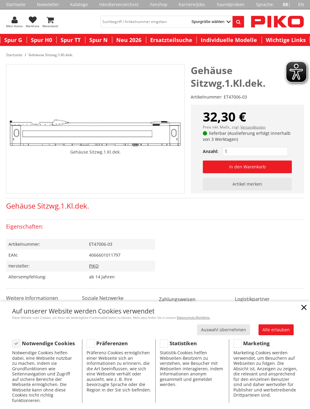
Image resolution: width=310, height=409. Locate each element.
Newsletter (48, 4)
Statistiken (183, 343)
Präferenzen (112, 343)
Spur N (98, 40)
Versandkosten (252, 127)
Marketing (256, 343)
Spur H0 (41, 40)
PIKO (94, 266)
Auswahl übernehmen (223, 330)
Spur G (13, 40)
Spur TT (71, 40)
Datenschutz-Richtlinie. (193, 318)
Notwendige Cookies (48, 343)
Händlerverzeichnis (119, 4)
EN (301, 4)
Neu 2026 (128, 40)
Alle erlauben (276, 330)
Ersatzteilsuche (171, 40)
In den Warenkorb (247, 167)
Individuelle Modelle (229, 40)
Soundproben (231, 4)
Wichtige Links (286, 40)
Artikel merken (247, 184)
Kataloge (79, 4)
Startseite (15, 4)
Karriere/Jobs (192, 4)
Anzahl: (210, 151)
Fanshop (158, 4)
